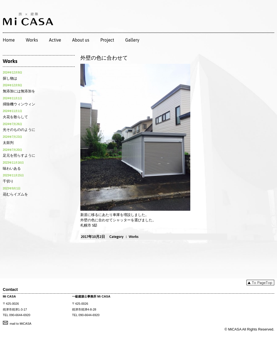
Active (55, 39)
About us (80, 39)
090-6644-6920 (19, 315)
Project (107, 39)
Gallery (132, 39)
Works (32, 39)
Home (9, 39)
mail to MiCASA (20, 323)
